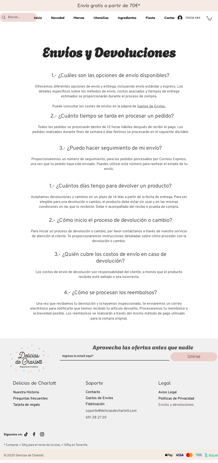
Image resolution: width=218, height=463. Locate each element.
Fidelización (95, 404)
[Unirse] (194, 356)
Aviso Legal (167, 392)
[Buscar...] (18, 17)
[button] (209, 18)
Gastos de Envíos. (151, 106)
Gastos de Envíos (99, 398)
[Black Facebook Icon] (34, 434)
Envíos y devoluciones (176, 405)
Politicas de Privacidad (176, 398)
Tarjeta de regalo (26, 405)
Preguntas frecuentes (30, 398)
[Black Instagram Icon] (42, 434)
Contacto (93, 392)
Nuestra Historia (26, 392)
